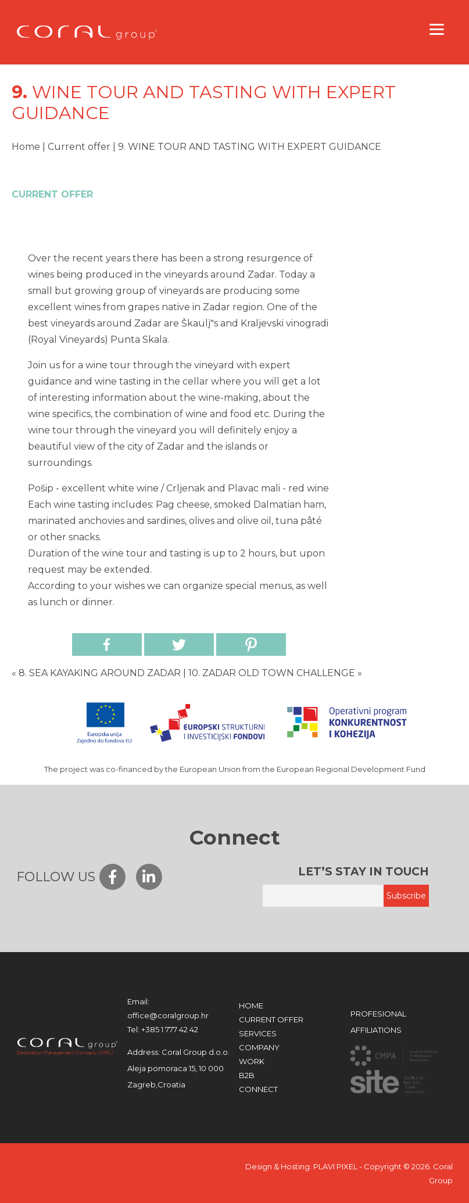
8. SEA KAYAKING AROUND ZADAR (100, 672)
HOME (251, 1005)
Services (258, 1033)
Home (26, 146)
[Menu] (437, 29)
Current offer (79, 146)
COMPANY (259, 1047)
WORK (251, 1061)
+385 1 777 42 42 (162, 1029)
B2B (247, 1075)
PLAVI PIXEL (335, 1166)
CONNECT (258, 1089)
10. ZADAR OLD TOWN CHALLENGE (271, 672)
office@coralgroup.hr (168, 1008)
